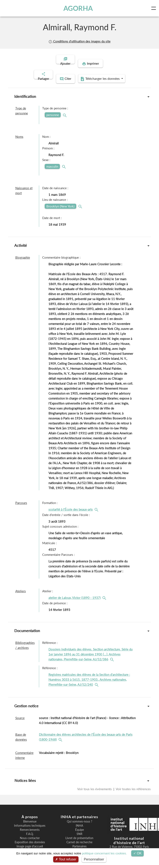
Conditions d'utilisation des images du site (79, 41)
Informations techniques (29, 816)
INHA (79, 816)
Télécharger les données (106, 70)
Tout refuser (65, 859)
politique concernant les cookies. (104, 853)
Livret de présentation (79, 829)
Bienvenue (29, 812)
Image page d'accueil (30, 837)
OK (137, 853)
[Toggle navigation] (154, 8)
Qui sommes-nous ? (79, 812)
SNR (79, 825)
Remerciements (30, 820)
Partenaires (79, 837)
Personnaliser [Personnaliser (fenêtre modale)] (94, 859)
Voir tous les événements (95, 780)
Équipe (79, 820)
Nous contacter (30, 829)
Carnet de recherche (79, 833)
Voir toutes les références (133, 780)
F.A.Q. (30, 825)
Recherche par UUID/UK (30, 841)
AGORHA (78, 8)
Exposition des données (30, 833)
